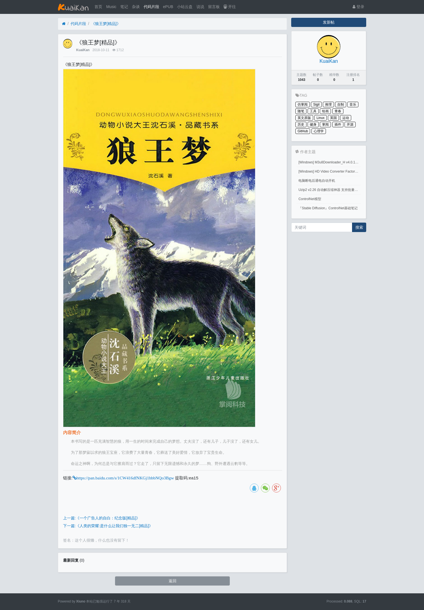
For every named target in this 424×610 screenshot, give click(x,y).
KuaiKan (82, 50)
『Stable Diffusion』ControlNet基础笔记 (328, 208)
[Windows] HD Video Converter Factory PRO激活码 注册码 (329, 171)
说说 (200, 6)
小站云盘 (185, 6)
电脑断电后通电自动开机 (316, 181)
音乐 (353, 104)
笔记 (124, 6)
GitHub (303, 131)
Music (111, 6)
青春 (338, 111)
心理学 (319, 131)
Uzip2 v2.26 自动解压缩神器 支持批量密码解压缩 (329, 190)
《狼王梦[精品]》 (106, 23)
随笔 (301, 111)
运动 (345, 118)
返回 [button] (172, 581)
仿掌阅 (303, 104)
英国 (333, 118)
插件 (338, 124)
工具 (313, 111)
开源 (350, 124)
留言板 (214, 6)
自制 (340, 104)
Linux (320, 118)
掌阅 (325, 124)
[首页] (64, 24)
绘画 (325, 111)
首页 (98, 6)
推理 (328, 104)
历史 (301, 124)
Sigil (316, 104)
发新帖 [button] (329, 22)
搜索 (359, 227)
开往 (230, 6)
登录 (358, 6)
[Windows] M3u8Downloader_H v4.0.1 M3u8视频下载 (329, 162)
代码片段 (151, 6)
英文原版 (304, 118)
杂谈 (136, 6)
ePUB (168, 6)
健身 (313, 124)
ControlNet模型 (309, 199)
